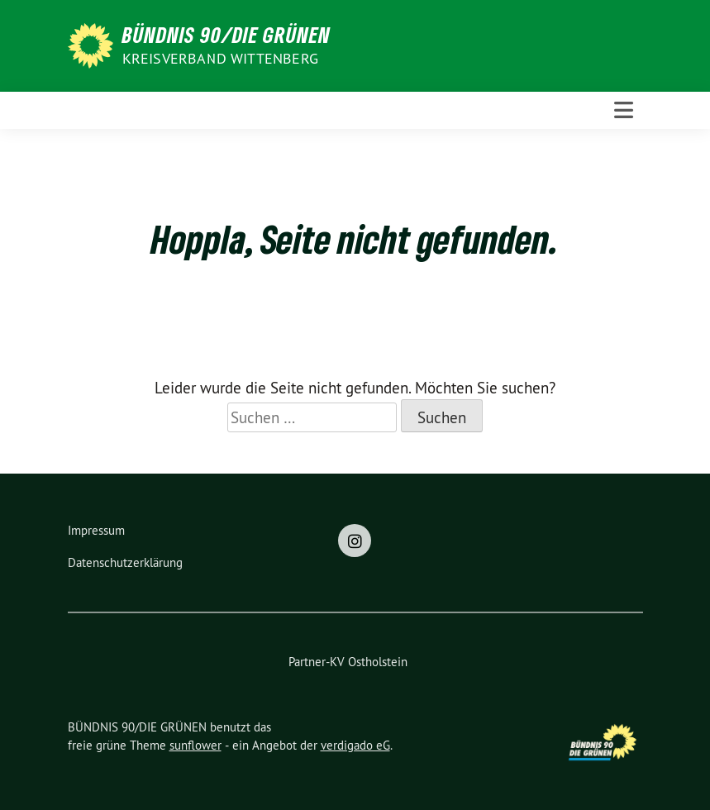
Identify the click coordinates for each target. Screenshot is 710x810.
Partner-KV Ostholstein (347, 661)
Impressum (96, 530)
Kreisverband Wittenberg (220, 58)
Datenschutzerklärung (125, 562)
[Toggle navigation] (623, 110)
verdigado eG (355, 745)
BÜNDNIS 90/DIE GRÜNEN (226, 34)
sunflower (195, 745)
